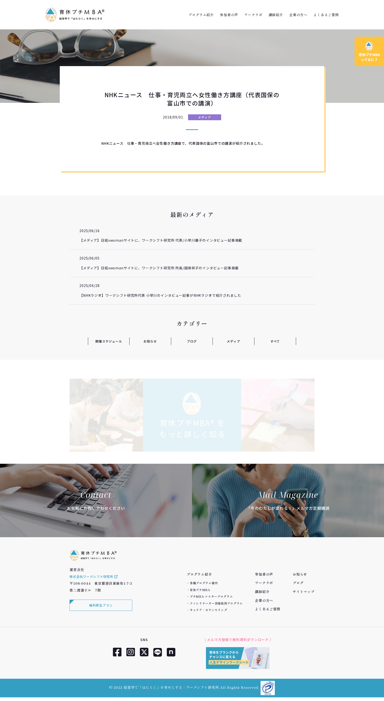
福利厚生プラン (100, 610)
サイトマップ (303, 591)
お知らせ (150, 341)
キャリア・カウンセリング (208, 610)
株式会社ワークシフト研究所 (95, 581)
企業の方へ (298, 14)
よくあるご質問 (326, 14)
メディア (204, 117)
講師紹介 (276, 14)
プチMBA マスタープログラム (211, 596)
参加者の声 (229, 14)
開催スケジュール (108, 341)
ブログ (191, 341)
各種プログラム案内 (204, 583)
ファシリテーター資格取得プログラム (216, 603)
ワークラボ (253, 14)
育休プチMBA (200, 590)
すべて (275, 341)
